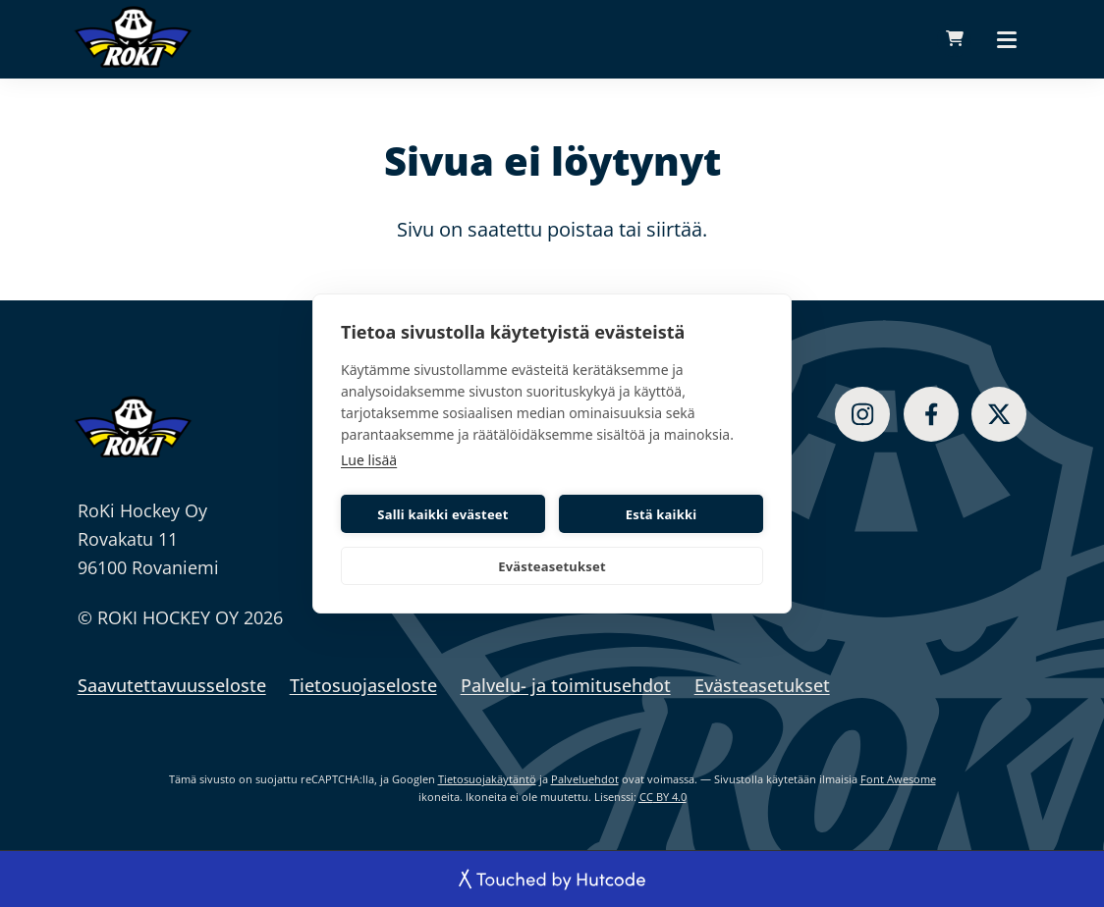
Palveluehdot (585, 779)
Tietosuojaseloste (363, 685)
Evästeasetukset (552, 566)
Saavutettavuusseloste (172, 685)
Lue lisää (369, 460)
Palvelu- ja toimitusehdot (566, 685)
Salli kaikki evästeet (442, 514)
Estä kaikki (661, 514)
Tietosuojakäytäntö (487, 779)
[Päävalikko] (1006, 39)
